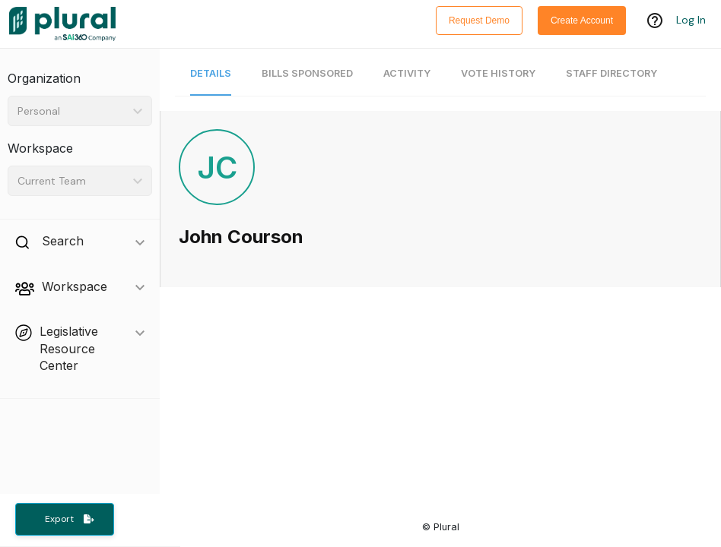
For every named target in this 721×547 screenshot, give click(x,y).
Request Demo (479, 20)
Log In (691, 20)
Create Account (582, 20)
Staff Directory (611, 73)
